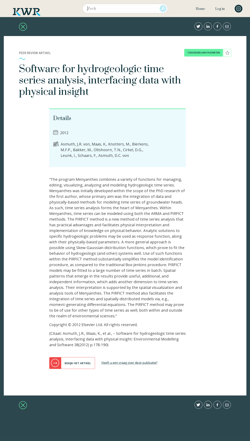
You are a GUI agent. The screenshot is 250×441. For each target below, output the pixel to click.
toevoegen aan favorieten (203, 52)
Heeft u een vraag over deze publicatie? (129, 363)
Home (200, 9)
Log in (220, 9)
